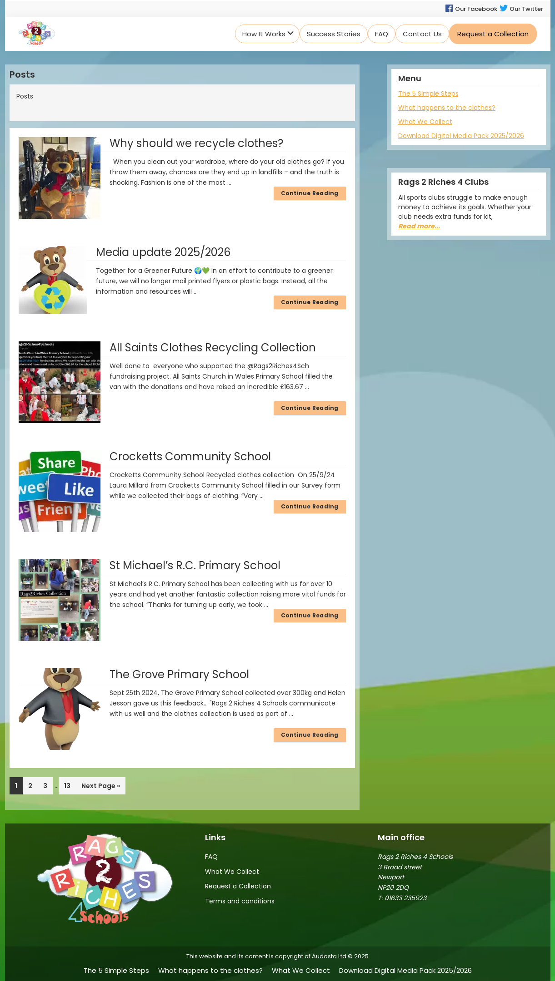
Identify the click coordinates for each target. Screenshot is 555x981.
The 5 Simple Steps (428, 93)
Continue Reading (310, 193)
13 (70, 785)
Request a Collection (238, 886)
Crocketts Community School (190, 456)
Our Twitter (521, 9)
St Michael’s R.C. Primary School (195, 565)
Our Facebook (471, 9)
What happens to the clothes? (446, 107)
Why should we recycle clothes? (196, 143)
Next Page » (100, 787)
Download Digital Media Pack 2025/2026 (461, 135)
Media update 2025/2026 (163, 252)
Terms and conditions (240, 901)
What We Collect (425, 121)
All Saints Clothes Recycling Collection (213, 347)
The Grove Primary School (179, 674)
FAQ (211, 856)
